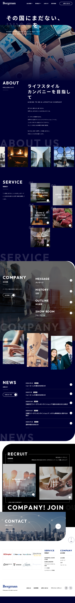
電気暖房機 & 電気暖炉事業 (49, 564)
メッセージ (63, 566)
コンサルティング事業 (49, 576)
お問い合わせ (44, 594)
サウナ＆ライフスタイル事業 (49, 571)
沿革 (61, 568)
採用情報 (53, 4)
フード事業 (47, 574)
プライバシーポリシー (56, 594)
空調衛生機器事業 (49, 568)
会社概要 (62, 564)
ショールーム (63, 571)
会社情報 (62, 559)
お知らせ (46, 4)
